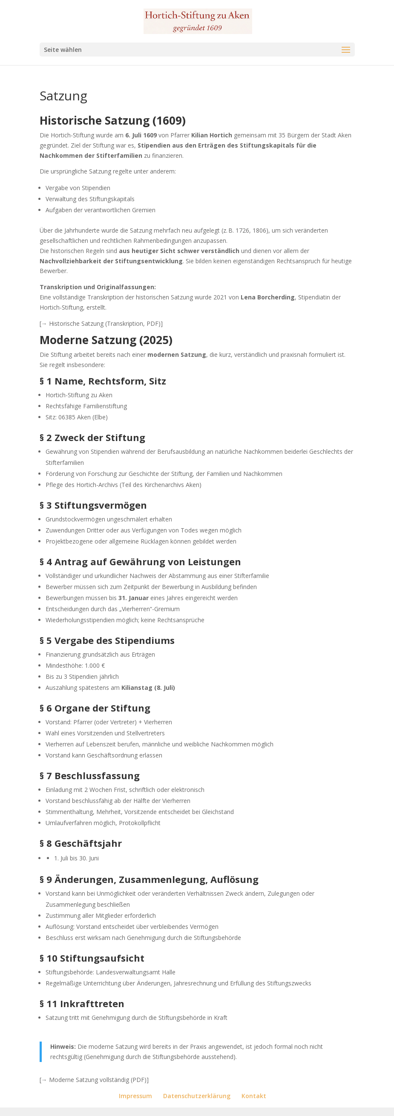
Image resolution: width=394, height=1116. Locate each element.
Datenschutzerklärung (196, 1096)
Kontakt (254, 1096)
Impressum (135, 1096)
